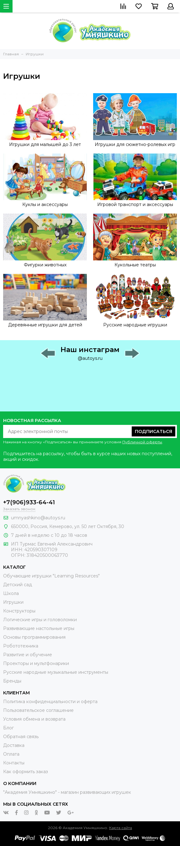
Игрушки (13, 602)
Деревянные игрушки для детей (45, 325)
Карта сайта (120, 827)
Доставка (13, 745)
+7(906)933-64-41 (29, 502)
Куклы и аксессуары (45, 204)
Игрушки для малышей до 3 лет (45, 144)
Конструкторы (19, 611)
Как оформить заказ (25, 771)
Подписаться (153, 431)
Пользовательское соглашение (38, 710)
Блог (8, 728)
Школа (11, 593)
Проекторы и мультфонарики (36, 663)
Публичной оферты (142, 442)
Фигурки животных (45, 265)
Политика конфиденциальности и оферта (50, 701)
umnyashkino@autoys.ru (38, 518)
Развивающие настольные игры (38, 628)
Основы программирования (34, 637)
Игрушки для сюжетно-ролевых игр (135, 144)
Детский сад (17, 584)
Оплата (11, 754)
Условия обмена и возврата (34, 719)
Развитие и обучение (27, 654)
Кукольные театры (135, 265)
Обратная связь (21, 736)
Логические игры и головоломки (40, 619)
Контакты (13, 763)
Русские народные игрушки (135, 325)
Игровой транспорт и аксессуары (135, 204)
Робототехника (20, 646)
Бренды (12, 681)
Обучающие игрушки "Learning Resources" (51, 576)
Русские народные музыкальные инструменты (55, 672)
